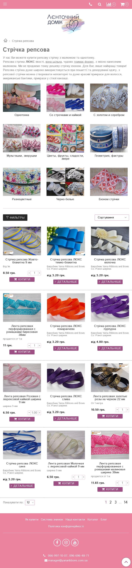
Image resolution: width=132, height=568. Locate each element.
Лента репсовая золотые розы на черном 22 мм (110, 398)
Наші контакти (75, 520)
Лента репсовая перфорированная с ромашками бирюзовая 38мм (22, 331)
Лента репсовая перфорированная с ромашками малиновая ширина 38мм (110, 468)
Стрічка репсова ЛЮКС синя (22, 465)
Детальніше (67, 282)
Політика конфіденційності (66, 526)
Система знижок (52, 520)
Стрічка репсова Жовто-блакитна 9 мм (22, 261)
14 (126, 502)
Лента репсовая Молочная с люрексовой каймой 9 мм (66, 465)
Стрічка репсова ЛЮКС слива (66, 398)
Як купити (31, 520)
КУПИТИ (24, 279)
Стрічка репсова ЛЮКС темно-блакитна (66, 261)
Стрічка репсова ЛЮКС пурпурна (110, 328)
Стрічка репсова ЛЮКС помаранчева (66, 328)
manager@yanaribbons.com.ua (68, 560)
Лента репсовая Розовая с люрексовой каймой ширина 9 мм (22, 399)
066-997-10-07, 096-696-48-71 (68, 556)
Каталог (92, 520)
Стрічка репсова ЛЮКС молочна (110, 261)
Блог (104, 520)
